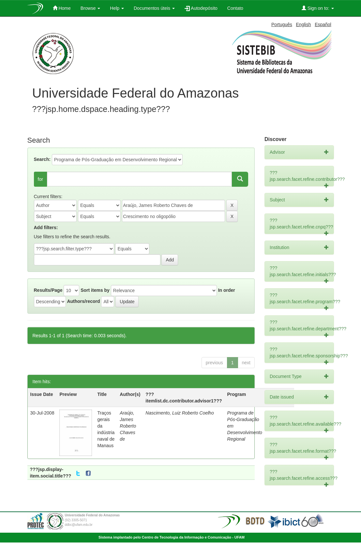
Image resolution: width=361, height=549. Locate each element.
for (40, 179)
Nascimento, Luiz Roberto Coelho (179, 413)
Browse (90, 8)
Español (323, 24)
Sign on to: (318, 8)
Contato (235, 8)
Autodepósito (201, 8)
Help (117, 8)
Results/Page (48, 290)
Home (62, 8)
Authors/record (83, 301)
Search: (42, 159)
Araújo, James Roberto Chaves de (128, 426)
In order (226, 290)
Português (281, 24)
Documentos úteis (154, 8)
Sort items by (95, 290)
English (303, 24)
